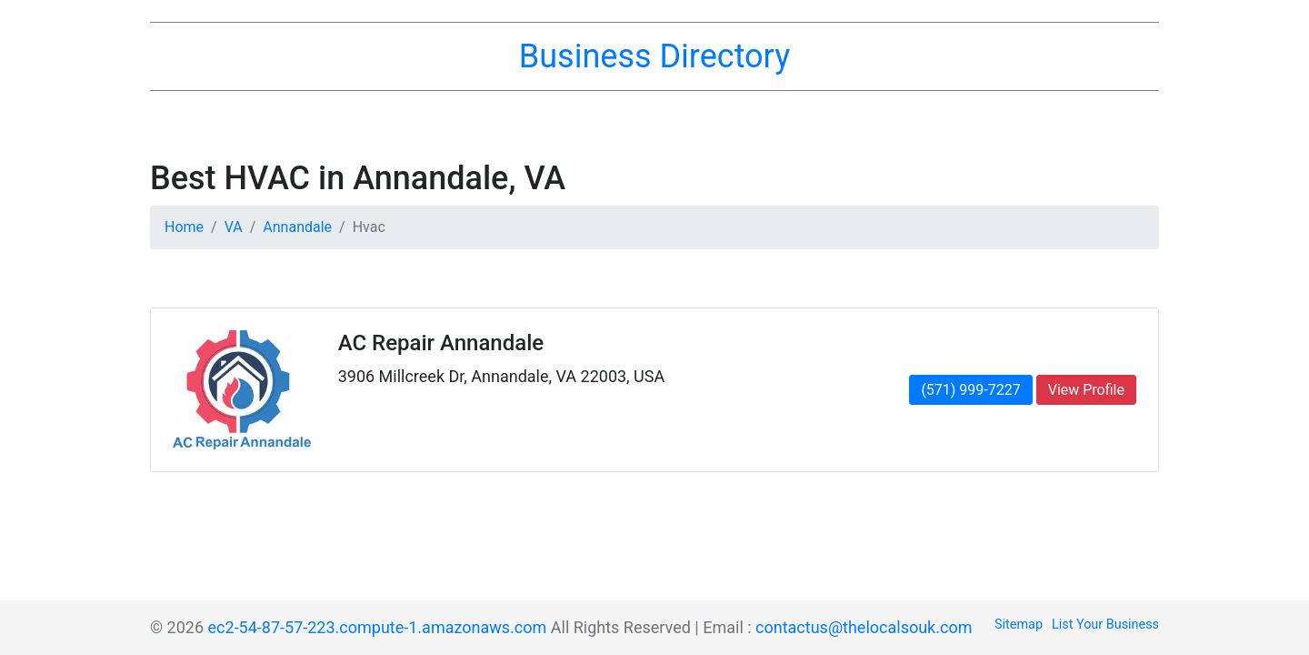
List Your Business (1105, 624)
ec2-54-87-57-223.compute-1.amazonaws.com (377, 627)
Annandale (297, 227)
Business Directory (654, 56)
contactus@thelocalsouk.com (863, 627)
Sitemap (1018, 624)
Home (184, 227)
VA (234, 227)
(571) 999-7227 (970, 389)
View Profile (1086, 389)
